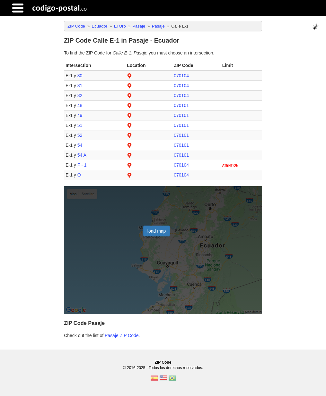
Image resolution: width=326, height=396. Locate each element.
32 (80, 95)
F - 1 (82, 165)
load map (156, 231)
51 (80, 125)
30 (80, 75)
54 (80, 145)
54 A (81, 155)
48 (80, 105)
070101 (181, 105)
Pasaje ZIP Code (122, 335)
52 (80, 135)
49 (80, 115)
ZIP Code (163, 362)
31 (80, 85)
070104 (181, 75)
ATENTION (230, 165)
